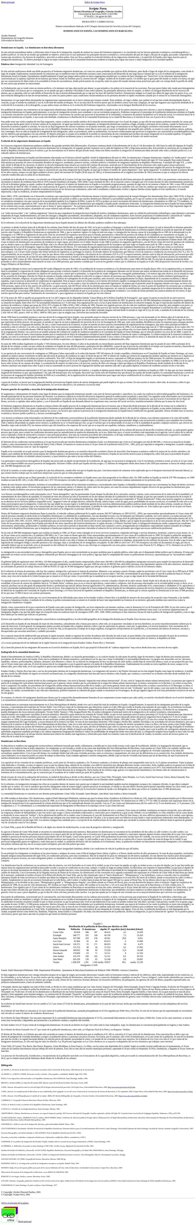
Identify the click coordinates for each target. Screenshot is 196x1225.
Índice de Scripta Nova (95, 2)
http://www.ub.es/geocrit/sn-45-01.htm (121, 1087)
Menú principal (8, 2)
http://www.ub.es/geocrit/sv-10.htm (180, 1091)
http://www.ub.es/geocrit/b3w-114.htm (133, 1096)
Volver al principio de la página (14, 1203)
